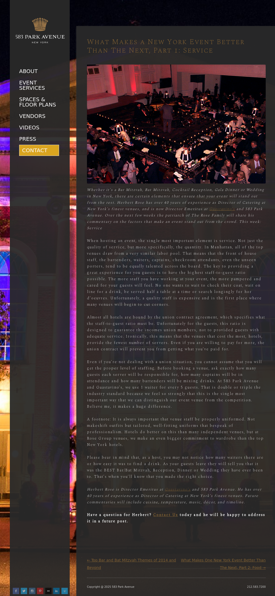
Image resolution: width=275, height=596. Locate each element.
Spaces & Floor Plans (37, 102)
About (28, 71)
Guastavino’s (222, 209)
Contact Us (165, 515)
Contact (34, 150)
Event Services (32, 85)
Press (27, 139)
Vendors (32, 116)
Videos (29, 127)
